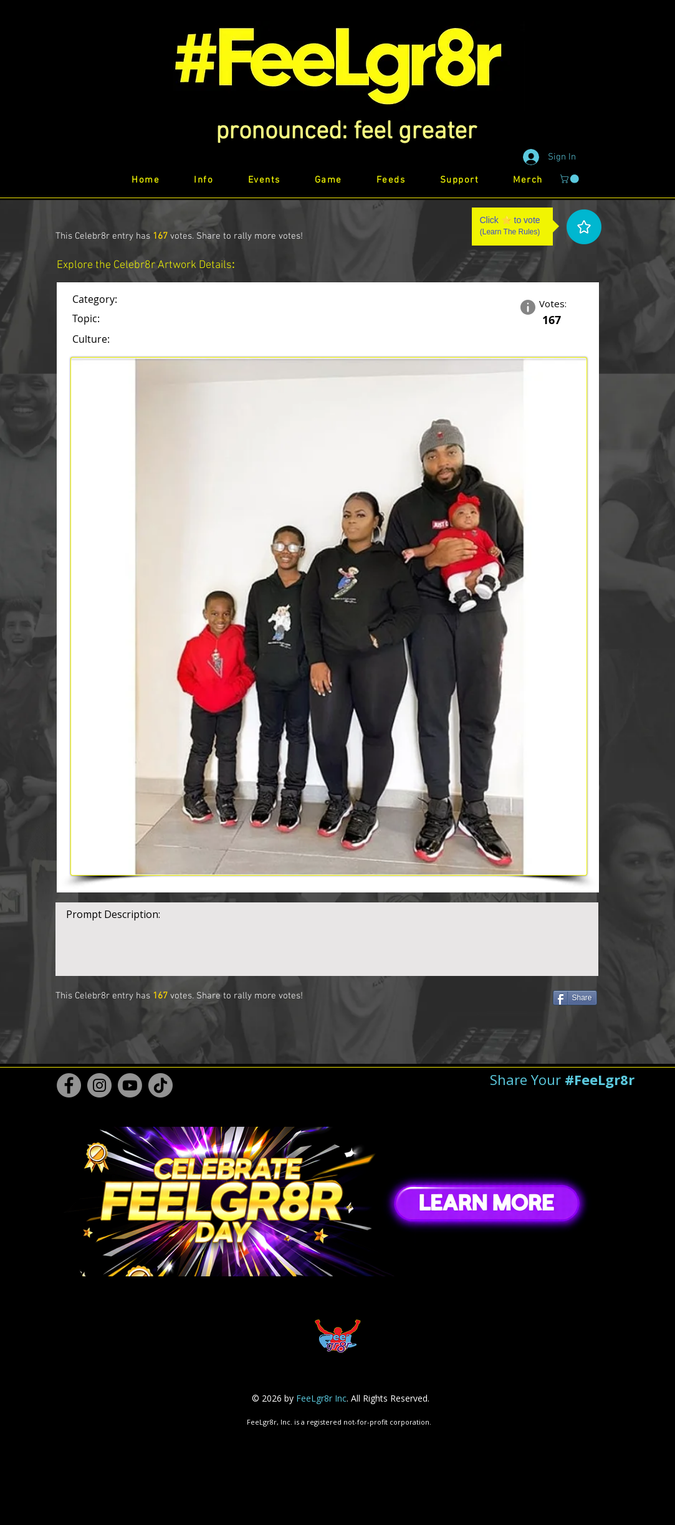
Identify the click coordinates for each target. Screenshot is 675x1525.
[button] (346, 132)
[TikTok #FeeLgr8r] (160, 1085)
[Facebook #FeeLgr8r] (69, 1085)
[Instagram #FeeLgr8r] (99, 1085)
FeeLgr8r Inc (321, 1398)
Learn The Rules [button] (510, 231)
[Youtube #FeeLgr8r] (130, 1085)
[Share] (575, 997)
